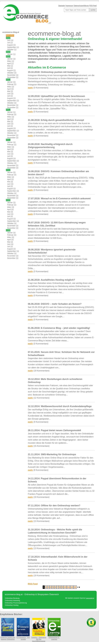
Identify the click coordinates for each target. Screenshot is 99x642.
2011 (8, 140)
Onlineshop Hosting (11, 605)
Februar (10, 84)
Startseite (61, 6)
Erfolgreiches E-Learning (54, 637)
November (11, 75)
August (10, 45)
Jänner (10, 54)
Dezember (11, 77)
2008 (8, 230)
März (9, 61)
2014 (8, 56)
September (11, 47)
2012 (8, 110)
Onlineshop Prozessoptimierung (16, 603)
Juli (8, 43)
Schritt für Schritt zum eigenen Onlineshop (7, 637)
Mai (8, 66)
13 (75, 587)
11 (68, 587)
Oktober (10, 50)
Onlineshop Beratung (12, 598)
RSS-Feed (93, 6)
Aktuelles (10, 36)
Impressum (69, 6)
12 (72, 587)
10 (65, 587)
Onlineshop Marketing (12, 600)
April (9, 63)
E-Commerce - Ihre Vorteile (23, 637)
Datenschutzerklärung (81, 6)
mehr (30, 88)
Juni (9, 40)
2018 (8, 38)
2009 (8, 200)
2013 (8, 80)
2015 (8, 52)
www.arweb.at (90, 598)
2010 (8, 170)
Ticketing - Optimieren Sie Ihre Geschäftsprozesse (38, 638)
